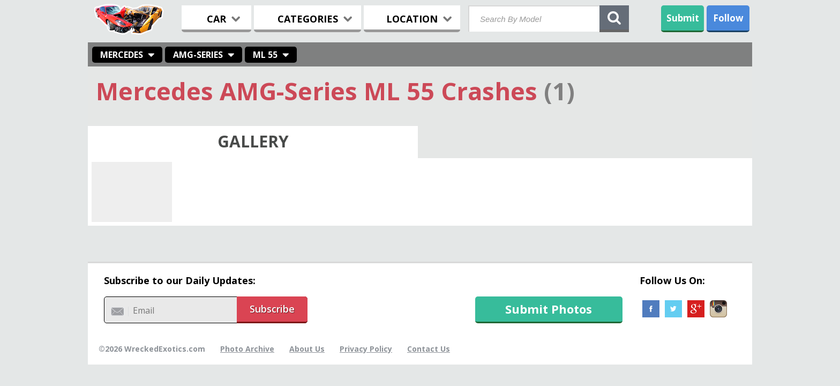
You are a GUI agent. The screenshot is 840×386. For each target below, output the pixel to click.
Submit (682, 18)
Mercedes (121, 55)
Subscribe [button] (272, 308)
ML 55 (265, 55)
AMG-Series (198, 55)
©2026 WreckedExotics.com (152, 349)
